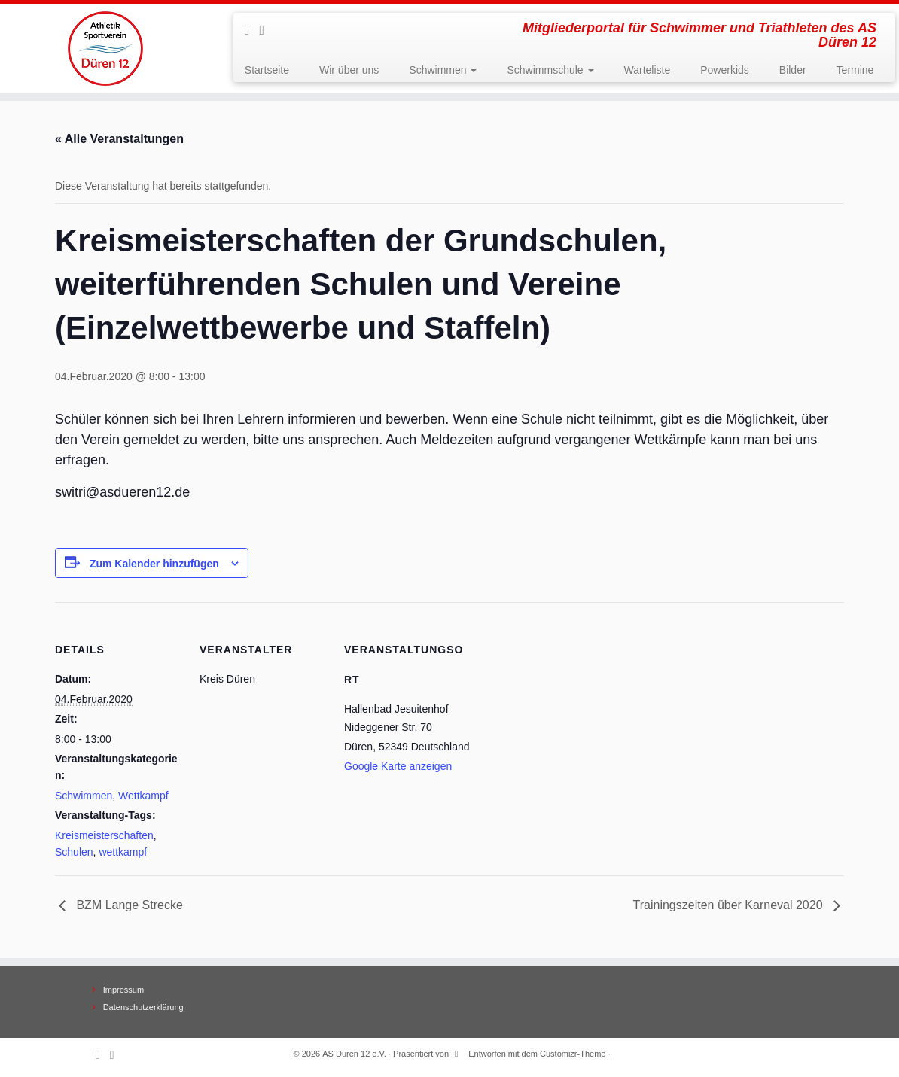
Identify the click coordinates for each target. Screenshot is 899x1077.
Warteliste (647, 70)
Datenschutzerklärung (143, 1007)
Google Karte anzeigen (398, 766)
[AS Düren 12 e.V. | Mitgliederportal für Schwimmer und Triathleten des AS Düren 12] (105, 48)
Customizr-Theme (572, 1053)
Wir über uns (349, 70)
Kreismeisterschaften (104, 835)
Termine (855, 70)
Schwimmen (443, 70)
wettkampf (123, 852)
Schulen (74, 852)
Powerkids (724, 70)
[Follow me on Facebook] (266, 30)
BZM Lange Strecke (128, 905)
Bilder (792, 70)
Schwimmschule (550, 70)
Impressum (123, 989)
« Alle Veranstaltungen (119, 138)
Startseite (267, 70)
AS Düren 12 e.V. (354, 1053)
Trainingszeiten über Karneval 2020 (729, 905)
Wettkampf (143, 795)
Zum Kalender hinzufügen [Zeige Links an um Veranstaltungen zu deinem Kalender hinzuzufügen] (154, 564)
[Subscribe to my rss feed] (252, 30)
